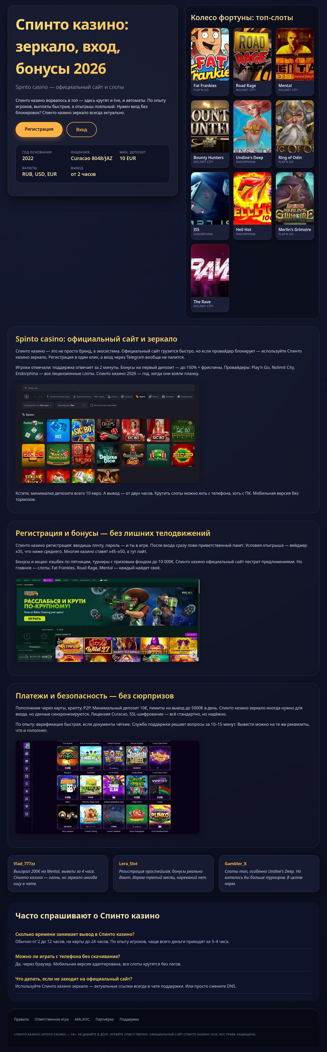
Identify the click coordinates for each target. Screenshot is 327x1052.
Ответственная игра (51, 1019)
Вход (81, 129)
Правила (21, 1019)
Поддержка (129, 1019)
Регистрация (39, 129)
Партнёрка (105, 1019)
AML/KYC (82, 1019)
